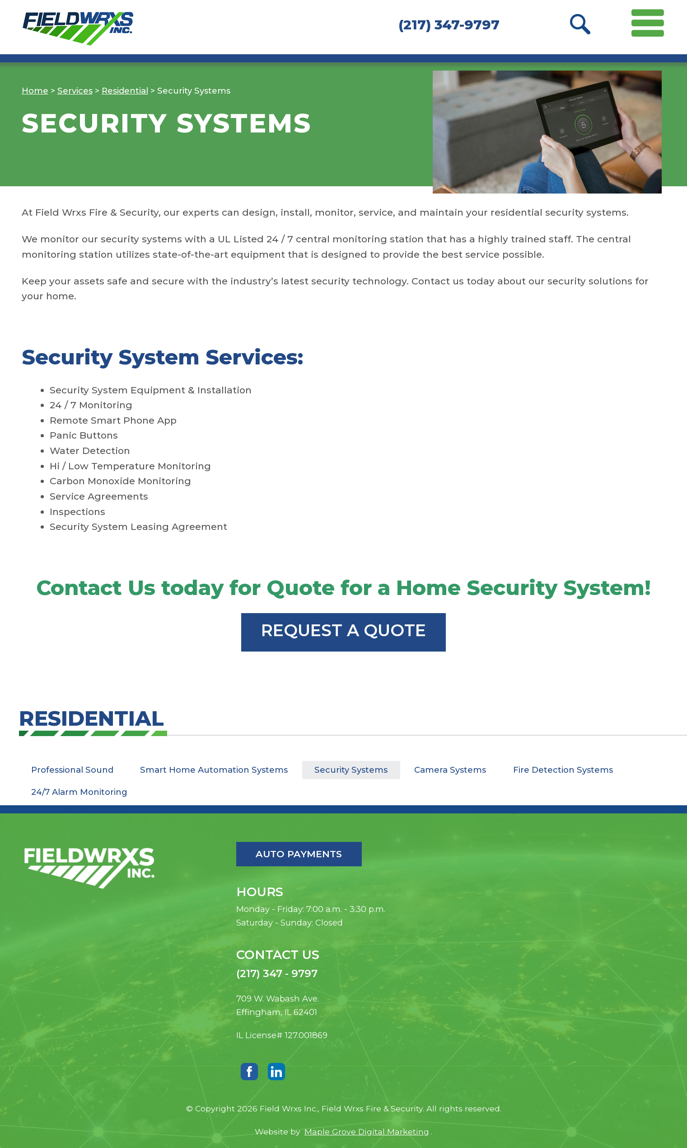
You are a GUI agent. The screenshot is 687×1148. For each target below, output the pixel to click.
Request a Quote (343, 630)
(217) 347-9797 (449, 25)
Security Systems (351, 770)
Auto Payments (299, 854)
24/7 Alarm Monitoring (79, 792)
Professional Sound (72, 770)
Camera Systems (450, 770)
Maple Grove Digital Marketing (366, 1131)
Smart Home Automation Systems (214, 770)
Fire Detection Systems (563, 770)
